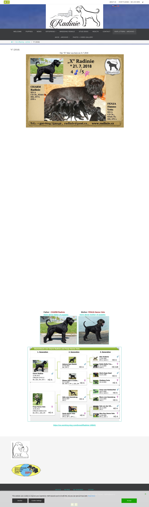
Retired (67, 489)
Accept (129, 500)
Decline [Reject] (20, 500)
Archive (58, 489)
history (91, 489)
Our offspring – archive (22, 42)
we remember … (79, 489)
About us (112, 2)
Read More (91, 496)
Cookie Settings (36, 500)
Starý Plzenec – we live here (129, 2)
